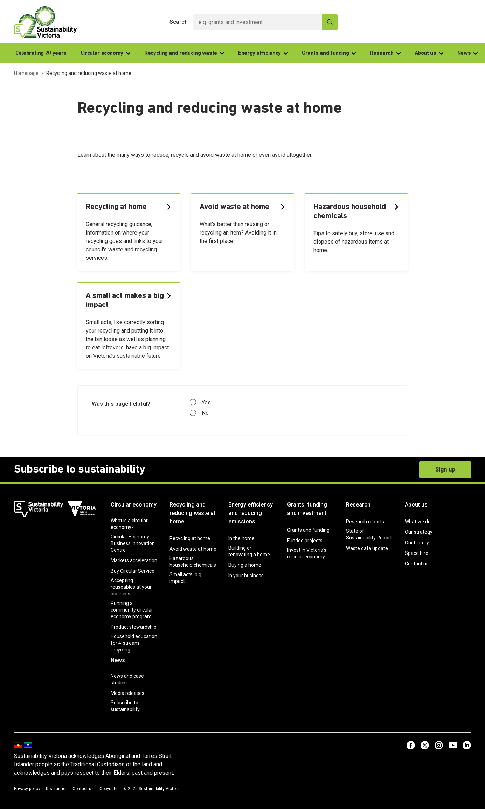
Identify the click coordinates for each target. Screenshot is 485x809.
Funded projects (305, 540)
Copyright (108, 788)
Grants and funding (329, 53)
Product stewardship (134, 627)
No (199, 413)
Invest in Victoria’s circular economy (306, 553)
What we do (418, 521)
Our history (417, 542)
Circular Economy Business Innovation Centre (133, 543)
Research (385, 53)
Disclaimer (56, 788)
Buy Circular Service (132, 571)
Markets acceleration (134, 560)
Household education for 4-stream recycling (134, 643)
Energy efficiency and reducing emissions (250, 513)
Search (178, 22)
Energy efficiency (263, 53)
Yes (200, 402)
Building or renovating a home (249, 551)
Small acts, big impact (185, 578)
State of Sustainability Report (369, 534)
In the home (241, 538)
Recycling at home (189, 538)
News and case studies (127, 679)
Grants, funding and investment (307, 508)
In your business (246, 575)
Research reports (365, 521)
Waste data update (367, 548)
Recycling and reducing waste (184, 53)
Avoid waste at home (192, 549)
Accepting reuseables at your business (131, 587)
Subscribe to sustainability (125, 706)
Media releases (127, 693)
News (467, 53)
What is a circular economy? (129, 524)
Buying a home (244, 565)
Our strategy (418, 532)
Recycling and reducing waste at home (192, 513)
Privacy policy (27, 788)
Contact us (417, 563)
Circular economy (105, 53)
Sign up (445, 469)
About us (429, 53)
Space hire (416, 553)
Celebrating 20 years (41, 53)
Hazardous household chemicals (192, 562)
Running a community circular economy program (132, 609)
